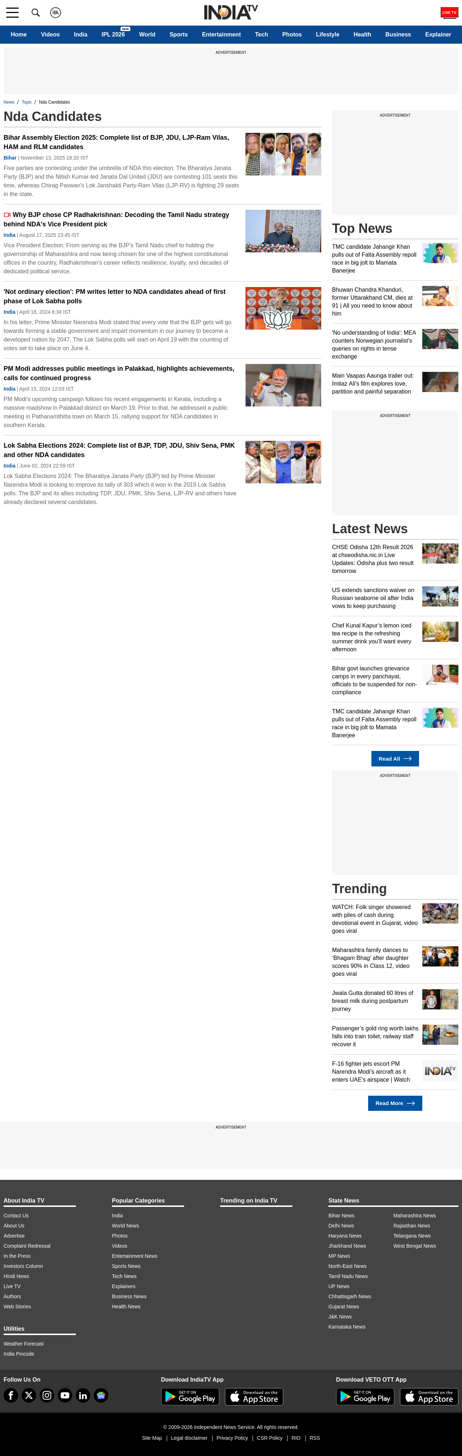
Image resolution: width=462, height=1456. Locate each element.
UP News (338, 1286)
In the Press (17, 1256)
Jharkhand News (347, 1246)
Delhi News (341, 1226)
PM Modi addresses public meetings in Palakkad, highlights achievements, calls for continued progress (119, 373)
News (9, 102)
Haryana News (345, 1236)
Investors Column (23, 1266)
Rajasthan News (411, 1226)
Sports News (126, 1266)
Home (19, 34)
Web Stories (17, 1306)
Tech (261, 34)
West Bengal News (414, 1246)
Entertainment (221, 34)
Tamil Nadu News (348, 1276)
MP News (339, 1256)
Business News (129, 1296)
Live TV (12, 1286)
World (147, 34)
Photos (292, 34)
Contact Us (16, 1215)
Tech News (124, 1276)
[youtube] (65, 1395)
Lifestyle (327, 34)
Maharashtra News (414, 1215)
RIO (296, 1438)
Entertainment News (134, 1256)
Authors (12, 1296)
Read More (395, 1103)
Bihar (10, 158)
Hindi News (16, 1276)
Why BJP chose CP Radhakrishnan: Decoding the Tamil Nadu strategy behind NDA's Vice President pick (116, 219)
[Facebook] (11, 1395)
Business (398, 34)
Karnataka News (347, 1327)
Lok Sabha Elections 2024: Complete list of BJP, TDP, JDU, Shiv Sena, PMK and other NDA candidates (119, 450)
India (80, 34)
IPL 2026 (113, 34)
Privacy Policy (232, 1438)
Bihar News (341, 1215)
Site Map (152, 1438)
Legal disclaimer (189, 1438)
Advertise (14, 1236)
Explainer (438, 34)
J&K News (340, 1317)
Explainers (123, 1286)
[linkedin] (83, 1395)
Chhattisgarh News (349, 1296)
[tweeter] (29, 1395)
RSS (315, 1438)
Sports (179, 34)
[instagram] (47, 1395)
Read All (395, 759)
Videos (50, 34)
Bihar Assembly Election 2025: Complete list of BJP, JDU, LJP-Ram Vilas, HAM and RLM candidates (116, 142)
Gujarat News (343, 1306)
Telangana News (412, 1236)
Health (362, 34)
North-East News (347, 1266)
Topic (27, 102)
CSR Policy (270, 1438)
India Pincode (19, 1354)
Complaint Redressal (27, 1246)
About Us (14, 1226)
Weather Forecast (24, 1344)
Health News (126, 1306)
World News (125, 1226)
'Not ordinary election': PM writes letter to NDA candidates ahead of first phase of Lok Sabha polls (115, 296)
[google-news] (101, 1395)
